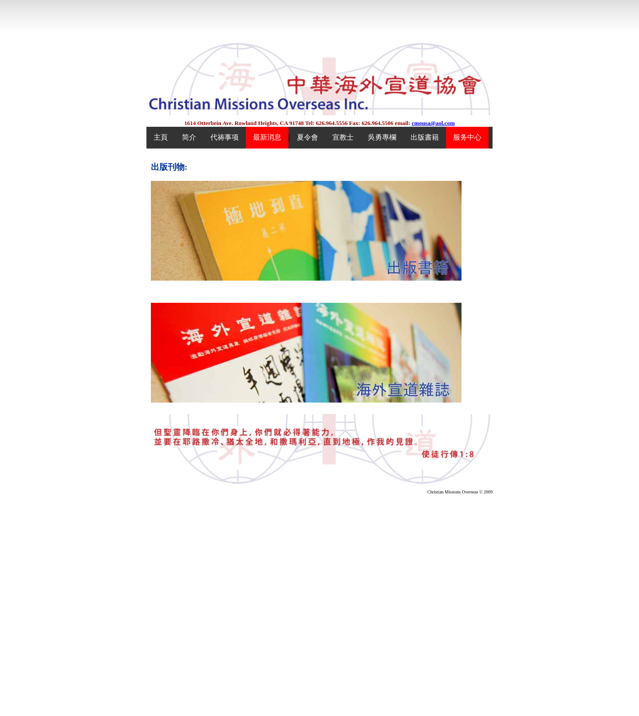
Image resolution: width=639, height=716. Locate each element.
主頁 (161, 137)
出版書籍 (424, 137)
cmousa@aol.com (433, 123)
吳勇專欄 (382, 137)
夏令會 (307, 137)
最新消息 (267, 137)
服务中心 (467, 137)
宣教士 (343, 137)
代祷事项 (224, 137)
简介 (189, 137)
